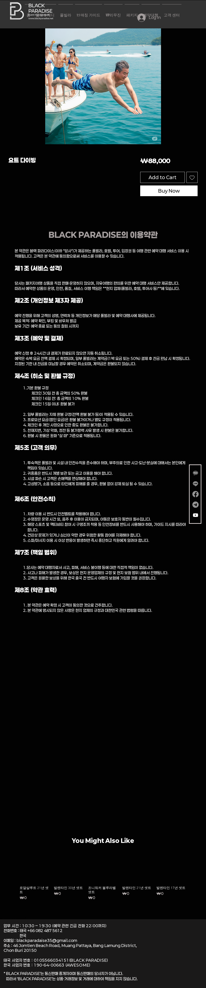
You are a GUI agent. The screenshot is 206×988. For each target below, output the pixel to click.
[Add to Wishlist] (192, 177)
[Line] (195, 483)
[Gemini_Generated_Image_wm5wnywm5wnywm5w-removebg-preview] (195, 473)
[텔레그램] (195, 504)
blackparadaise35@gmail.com (46, 940)
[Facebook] (195, 494)
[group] (103, 878)
